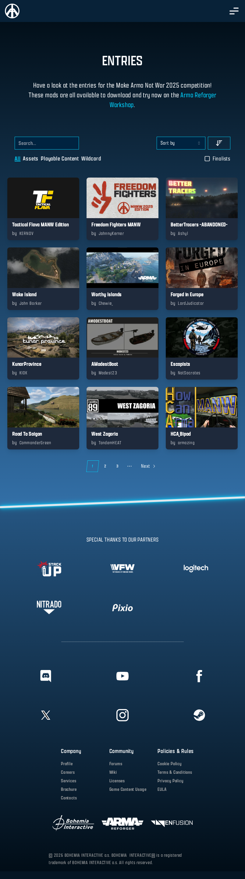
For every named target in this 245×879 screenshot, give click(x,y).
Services (68, 781)
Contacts (69, 798)
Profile (67, 764)
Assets (30, 158)
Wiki (113, 772)
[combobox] (181, 143)
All (17, 158)
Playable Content (60, 158)
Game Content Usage (128, 789)
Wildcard (91, 158)
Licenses (117, 781)
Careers (68, 772)
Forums (115, 764)
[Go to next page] (147, 466)
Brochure (68, 789)
